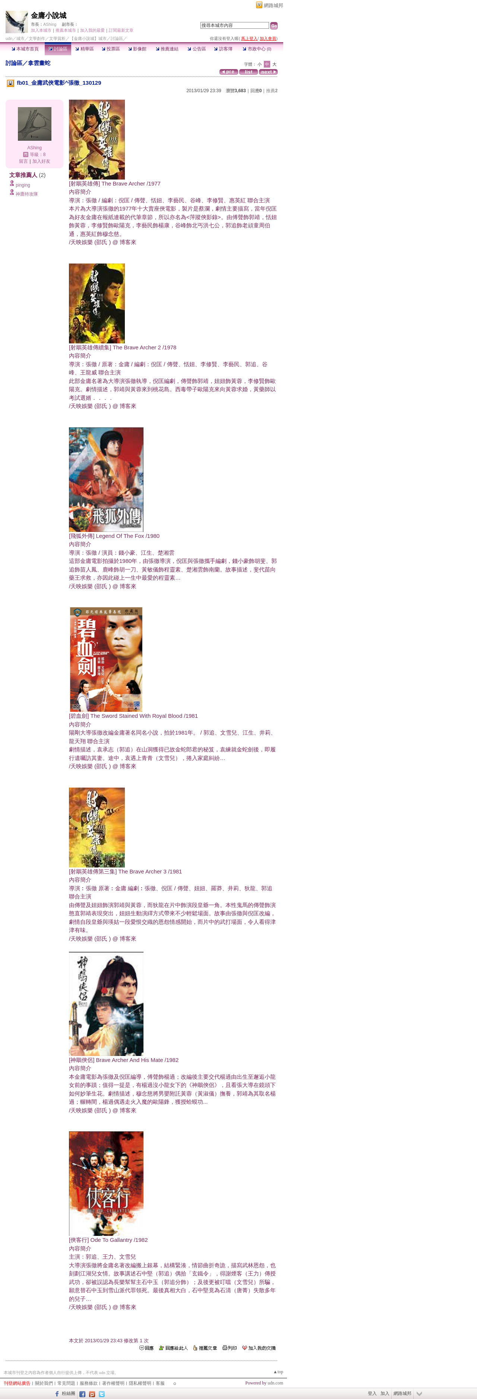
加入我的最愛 (92, 30)
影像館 (137, 49)
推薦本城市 (66, 30)
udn (9, 38)
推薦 (272, 90)
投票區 (111, 49)
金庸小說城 (48, 15)
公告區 (196, 49)
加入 (384, 1393)
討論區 (58, 49)
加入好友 (41, 161)
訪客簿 (223, 49)
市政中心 (257, 49)
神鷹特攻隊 (27, 194)
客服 (160, 1383)
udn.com (275, 1383)
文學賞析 (57, 38)
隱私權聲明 (140, 1383)
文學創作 (37, 38)
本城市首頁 (25, 49)
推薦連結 (167, 49)
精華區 (84, 49)
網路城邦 (273, 5)
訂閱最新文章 (121, 30)
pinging (23, 185)
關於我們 (44, 1383)
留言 (23, 161)
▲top (278, 1371)
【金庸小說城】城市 (88, 38)
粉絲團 (68, 1393)
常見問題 (66, 1383)
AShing (49, 24)
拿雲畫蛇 (39, 63)
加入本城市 (41, 30)
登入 (372, 1393)
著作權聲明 (113, 1383)
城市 (20, 38)
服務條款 (89, 1383)
